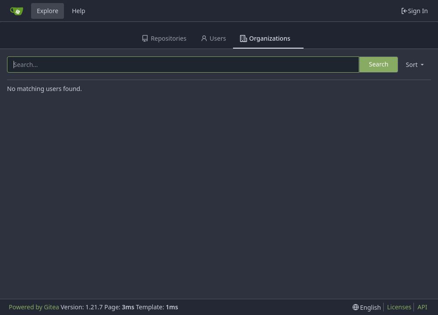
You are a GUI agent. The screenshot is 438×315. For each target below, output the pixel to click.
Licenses (399, 307)
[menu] (415, 65)
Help (78, 11)
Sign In (414, 11)
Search (378, 64)
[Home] (16, 11)
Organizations (265, 38)
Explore (47, 11)
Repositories (163, 38)
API (422, 307)
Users (213, 38)
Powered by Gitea (34, 307)
